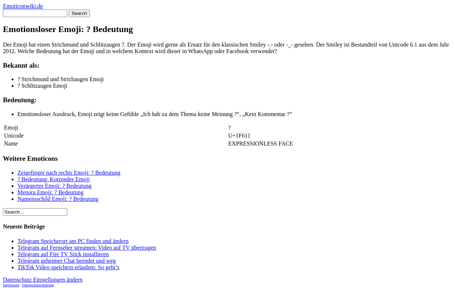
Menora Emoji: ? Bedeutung (50, 192)
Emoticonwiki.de (23, 6)
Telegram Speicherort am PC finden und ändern (72, 241)
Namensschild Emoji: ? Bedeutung (58, 199)
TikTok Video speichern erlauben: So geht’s (68, 267)
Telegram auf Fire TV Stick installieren (63, 254)
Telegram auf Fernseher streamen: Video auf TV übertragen (86, 248)
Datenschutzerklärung (38, 285)
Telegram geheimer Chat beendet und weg (66, 261)
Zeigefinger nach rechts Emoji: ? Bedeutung (68, 173)
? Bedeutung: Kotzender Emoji (53, 179)
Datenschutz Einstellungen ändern (43, 280)
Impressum (11, 285)
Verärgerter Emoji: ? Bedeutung (54, 186)
